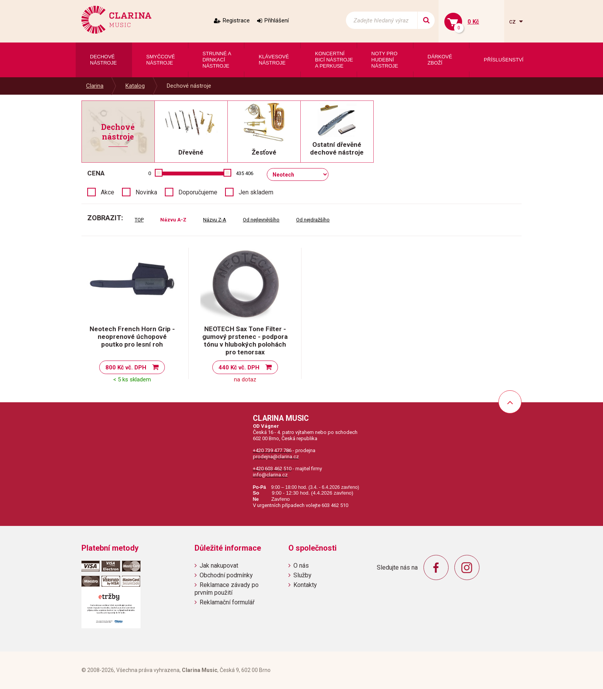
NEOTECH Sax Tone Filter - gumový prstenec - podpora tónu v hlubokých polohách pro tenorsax (245, 340)
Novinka (146, 192)
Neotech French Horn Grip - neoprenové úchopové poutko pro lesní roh (132, 336)
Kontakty (305, 585)
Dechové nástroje (189, 85)
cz (513, 21)
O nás (301, 565)
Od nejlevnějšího (261, 220)
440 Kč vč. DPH (239, 367)
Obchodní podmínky (226, 575)
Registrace (236, 20)
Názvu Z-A (214, 220)
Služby (302, 575)
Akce (107, 192)
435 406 (244, 173)
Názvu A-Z (173, 220)
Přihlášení (276, 20)
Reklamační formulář (227, 602)
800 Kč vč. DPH (125, 367)
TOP (139, 220)
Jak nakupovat (219, 565)
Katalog (135, 85)
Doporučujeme (197, 192)
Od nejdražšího (313, 220)
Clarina (94, 85)
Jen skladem (256, 192)
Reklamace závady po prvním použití (227, 588)
